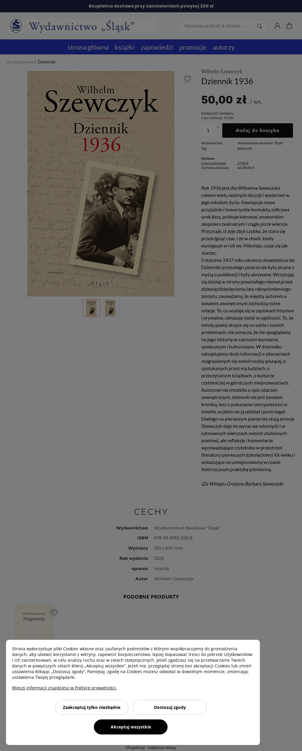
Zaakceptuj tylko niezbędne (91, 707)
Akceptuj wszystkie (131, 727)
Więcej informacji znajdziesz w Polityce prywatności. (64, 688)
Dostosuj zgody (170, 707)
